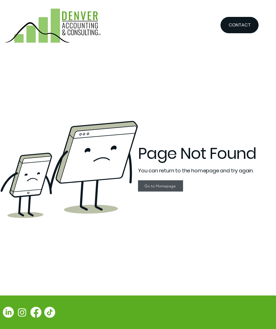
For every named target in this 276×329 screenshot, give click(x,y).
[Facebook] (35, 312)
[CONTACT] (240, 25)
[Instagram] (22, 312)
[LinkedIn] (8, 312)
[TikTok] (49, 312)
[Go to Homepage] (160, 186)
